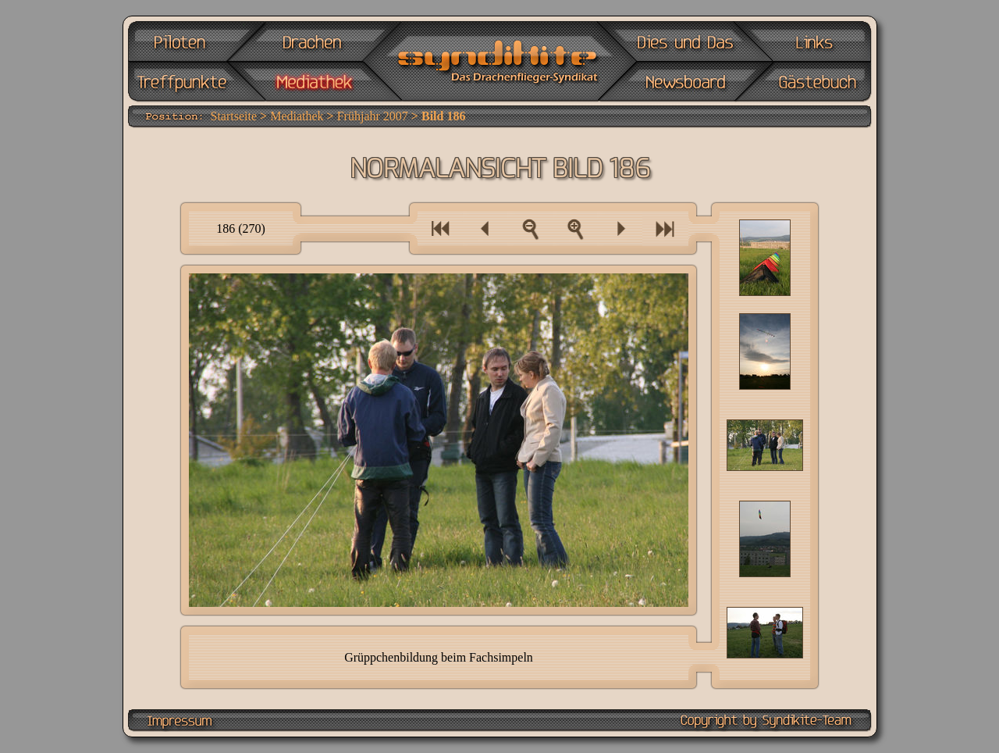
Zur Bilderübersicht (530, 228)
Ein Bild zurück (485, 228)
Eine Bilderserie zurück (440, 228)
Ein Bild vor (619, 228)
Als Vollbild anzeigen (575, 228)
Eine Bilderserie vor (665, 228)
